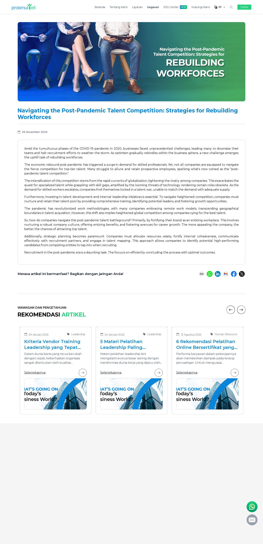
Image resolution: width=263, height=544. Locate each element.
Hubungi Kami (200, 7)
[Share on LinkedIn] (217, 274)
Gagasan (153, 7)
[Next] (241, 310)
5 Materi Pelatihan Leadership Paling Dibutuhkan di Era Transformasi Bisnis (123, 344)
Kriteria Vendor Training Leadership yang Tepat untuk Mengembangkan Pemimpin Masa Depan (52, 344)
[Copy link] (201, 274)
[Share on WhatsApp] (209, 274)
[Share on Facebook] (233, 274)
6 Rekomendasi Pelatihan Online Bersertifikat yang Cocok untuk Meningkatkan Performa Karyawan (205, 344)
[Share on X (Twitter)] (241, 274)
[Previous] (230, 310)
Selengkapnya (55, 373)
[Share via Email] (225, 274)
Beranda (100, 7)
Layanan (137, 7)
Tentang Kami (118, 7)
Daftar (244, 7)
